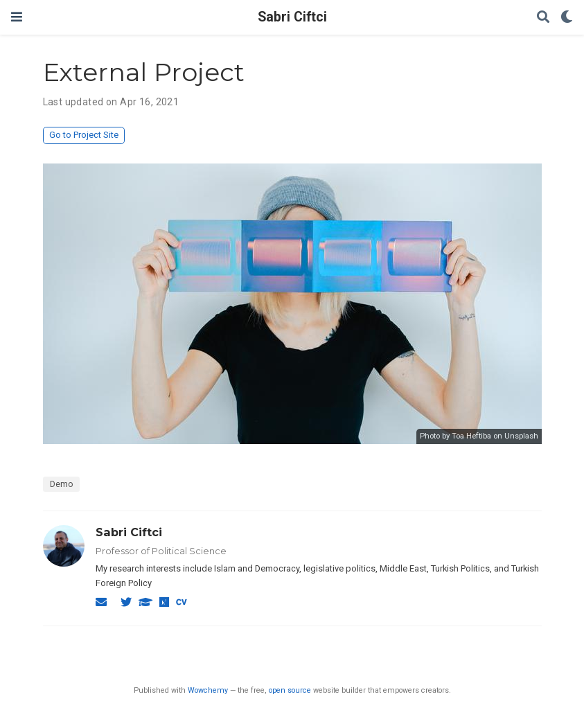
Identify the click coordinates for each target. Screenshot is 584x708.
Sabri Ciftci (292, 17)
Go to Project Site (83, 135)
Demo (61, 484)
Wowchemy (208, 690)
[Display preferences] (566, 18)
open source (290, 690)
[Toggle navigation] (16, 17)
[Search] (543, 18)
